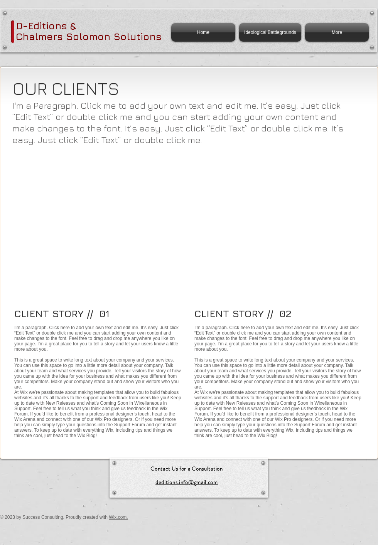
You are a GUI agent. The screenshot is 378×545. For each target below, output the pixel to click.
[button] (68, 187)
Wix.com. (118, 517)
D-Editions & (46, 25)
